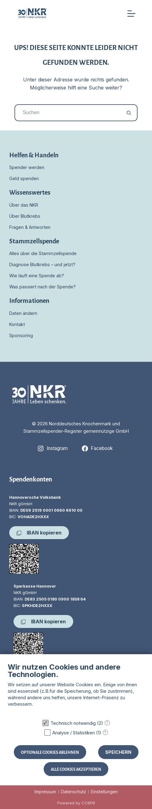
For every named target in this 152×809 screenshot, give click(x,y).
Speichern (118, 752)
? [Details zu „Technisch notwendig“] (107, 722)
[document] (76, 689)
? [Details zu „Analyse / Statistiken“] (105, 732)
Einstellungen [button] (104, 791)
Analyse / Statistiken (73, 733)
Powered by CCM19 (76, 802)
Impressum (45, 791)
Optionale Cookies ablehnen (50, 752)
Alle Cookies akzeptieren (76, 769)
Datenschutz (73, 791)
